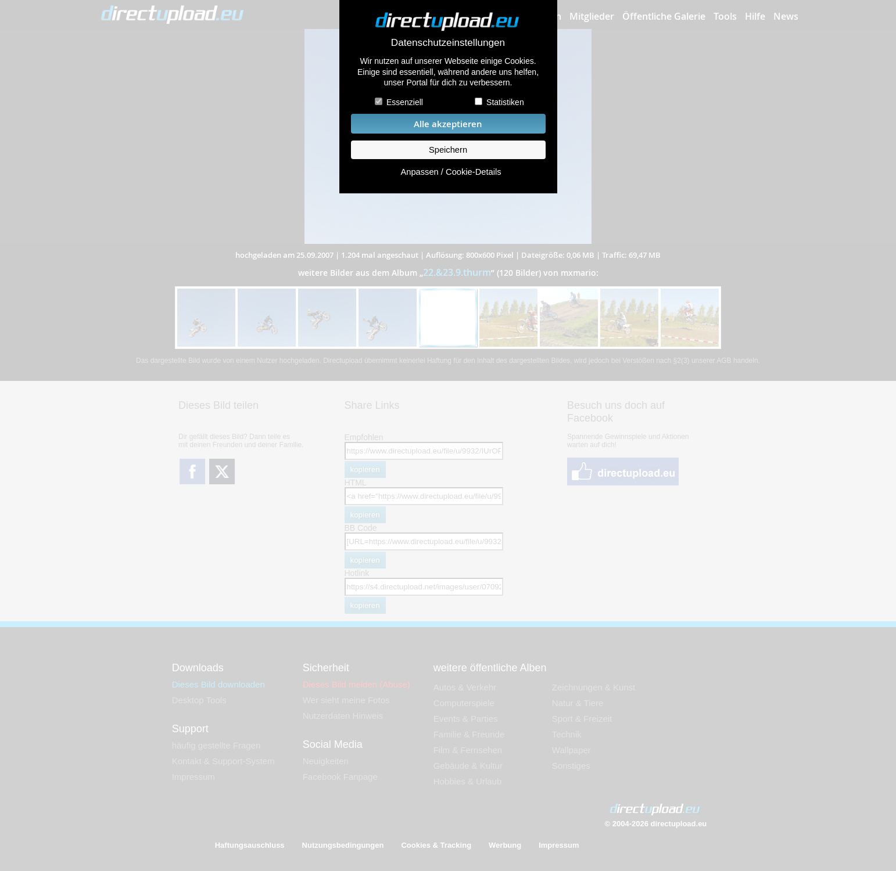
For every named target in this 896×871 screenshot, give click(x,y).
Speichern (448, 149)
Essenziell (404, 102)
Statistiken (505, 102)
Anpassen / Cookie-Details (450, 172)
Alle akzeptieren (448, 123)
